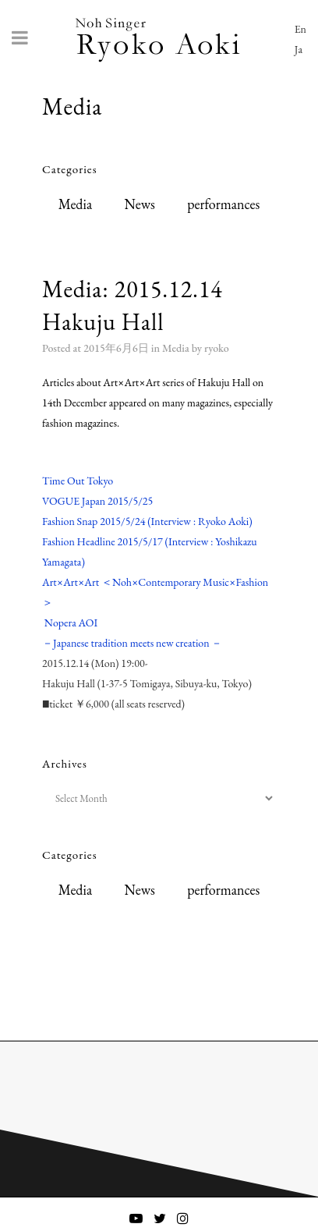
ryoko (216, 348)
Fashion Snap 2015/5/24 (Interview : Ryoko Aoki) (147, 521)
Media (75, 204)
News (139, 204)
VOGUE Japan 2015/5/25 (97, 501)
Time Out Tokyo (77, 481)
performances (223, 204)
